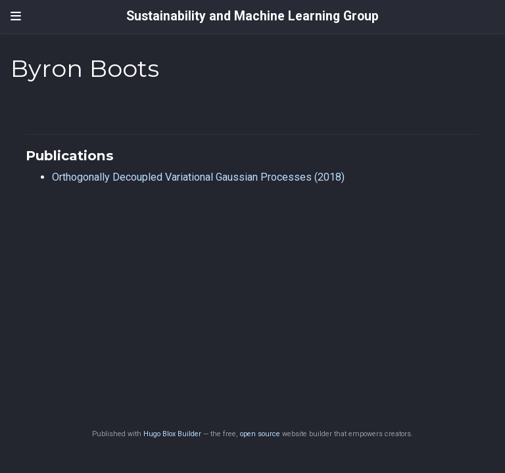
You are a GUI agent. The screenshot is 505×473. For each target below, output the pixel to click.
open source (260, 434)
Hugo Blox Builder (172, 434)
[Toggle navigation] (16, 16)
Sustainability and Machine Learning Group (252, 16)
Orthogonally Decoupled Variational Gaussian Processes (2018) (198, 177)
